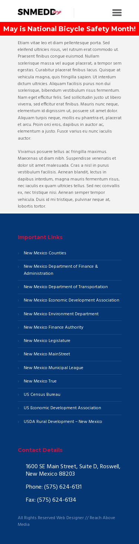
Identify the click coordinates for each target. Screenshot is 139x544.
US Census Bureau (42, 394)
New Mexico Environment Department (61, 314)
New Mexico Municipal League (53, 368)
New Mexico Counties (45, 253)
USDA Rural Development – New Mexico (63, 422)
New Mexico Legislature (47, 341)
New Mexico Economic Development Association (71, 300)
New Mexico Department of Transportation (66, 287)
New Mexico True (40, 381)
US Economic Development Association (62, 408)
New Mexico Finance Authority (53, 327)
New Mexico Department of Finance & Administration (61, 270)
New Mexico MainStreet (47, 354)
